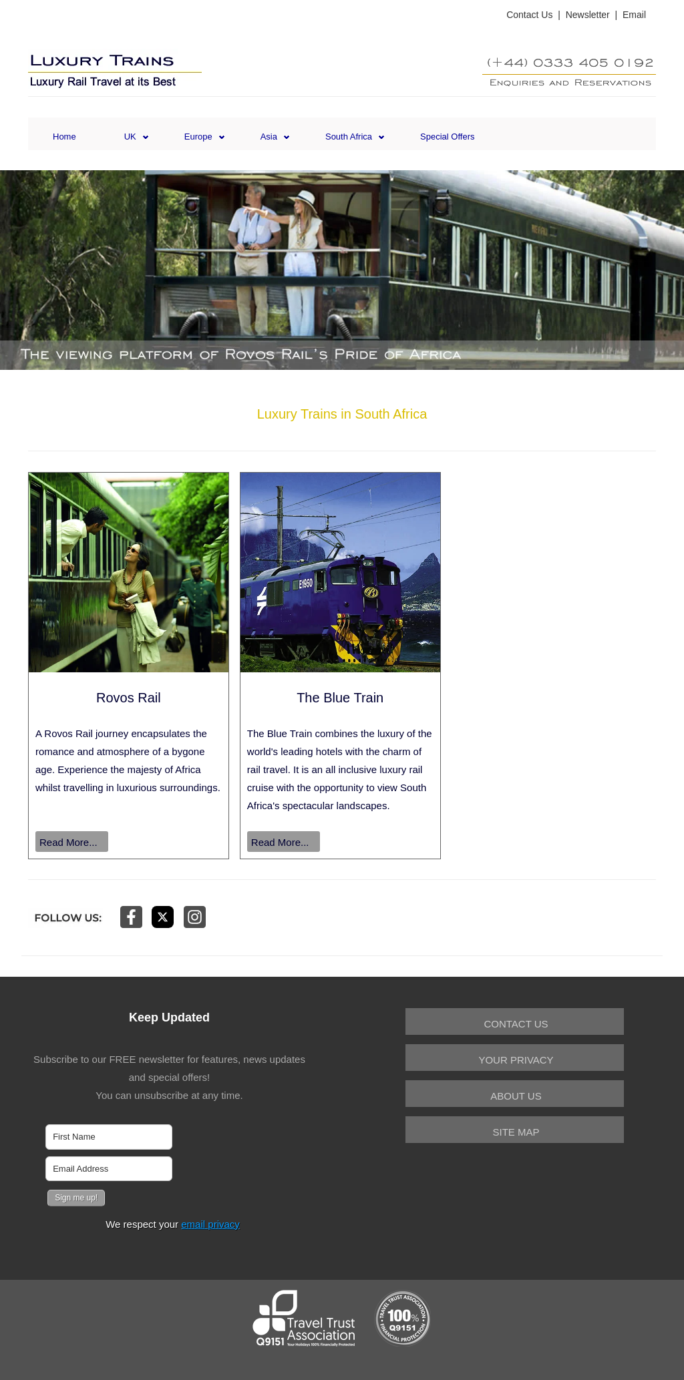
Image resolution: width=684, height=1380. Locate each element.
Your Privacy (515, 1060)
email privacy (210, 1224)
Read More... (68, 842)
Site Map (515, 1132)
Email (634, 14)
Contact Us (529, 14)
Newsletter (588, 14)
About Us (515, 1096)
